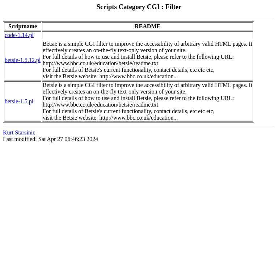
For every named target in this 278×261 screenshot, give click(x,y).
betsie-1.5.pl (19, 101)
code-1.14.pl (19, 35)
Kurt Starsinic (19, 132)
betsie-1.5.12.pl (23, 60)
